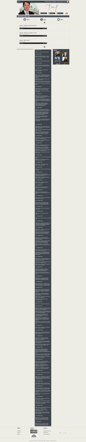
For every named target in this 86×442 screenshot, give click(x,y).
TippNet (44, 440)
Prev (49, 425)
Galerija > (55, 50)
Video (61, 19)
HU (18, 1)
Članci (28, 19)
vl (49, 440)
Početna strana (20, 16)
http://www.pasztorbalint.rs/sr (25, 3)
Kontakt (18, 432)
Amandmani (54, 1)
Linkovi (32, 428)
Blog (65, 1)
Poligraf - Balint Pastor (24, 40)
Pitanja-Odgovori (60, 1)
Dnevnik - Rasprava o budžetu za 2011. (28, 32)
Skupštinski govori (48, 1)
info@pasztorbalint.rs (53, 440)
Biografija (19, 430)
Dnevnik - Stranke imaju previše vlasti (27, 25)
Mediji (25, 16)
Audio (29, 16)
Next (50, 425)
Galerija (18, 434)
